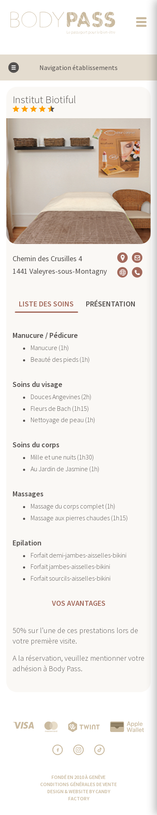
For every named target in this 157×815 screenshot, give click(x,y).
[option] (78, 181)
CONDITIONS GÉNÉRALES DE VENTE (78, 784)
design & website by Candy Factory (78, 795)
